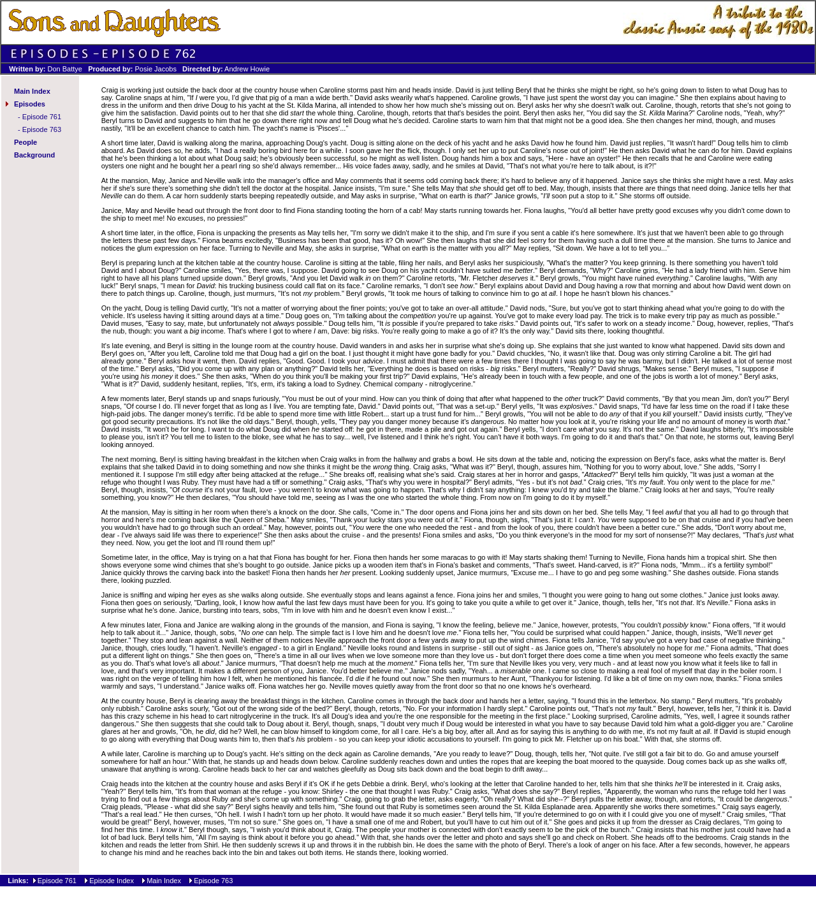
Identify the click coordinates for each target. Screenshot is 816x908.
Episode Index (111, 880)
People (25, 142)
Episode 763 (41, 129)
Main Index (32, 91)
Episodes (29, 104)
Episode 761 (41, 117)
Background (34, 155)
